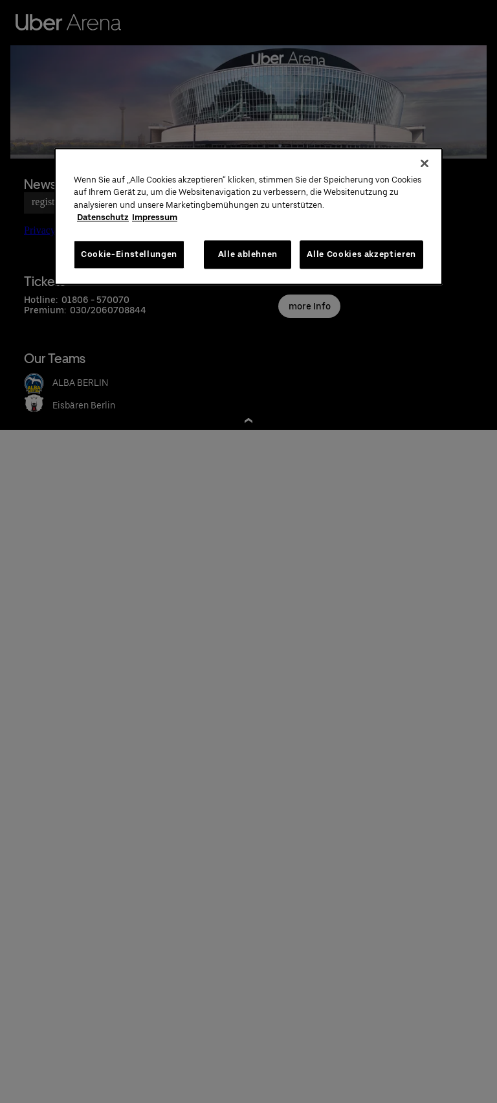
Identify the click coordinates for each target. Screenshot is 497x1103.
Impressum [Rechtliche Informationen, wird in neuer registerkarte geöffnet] (154, 218)
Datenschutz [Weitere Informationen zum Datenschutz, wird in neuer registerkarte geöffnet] (103, 218)
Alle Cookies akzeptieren (361, 254)
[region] (248, 216)
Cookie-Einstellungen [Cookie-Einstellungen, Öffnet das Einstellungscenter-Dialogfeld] (129, 254)
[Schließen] (424, 163)
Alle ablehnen (248, 254)
